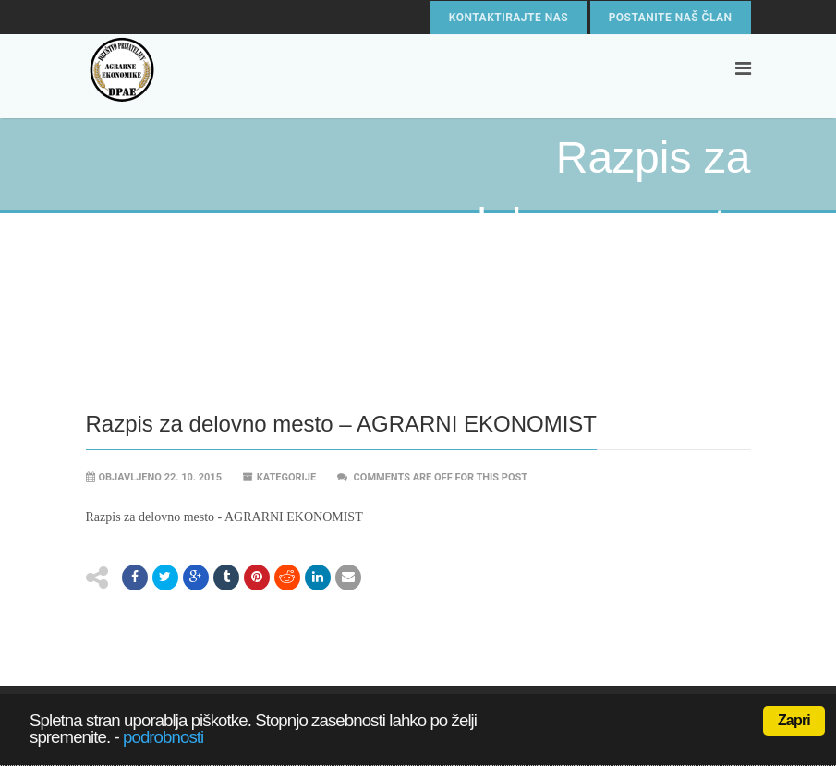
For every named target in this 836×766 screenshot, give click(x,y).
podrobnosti (163, 737)
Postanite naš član (671, 17)
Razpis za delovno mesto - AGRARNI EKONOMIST (224, 517)
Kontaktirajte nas (508, 17)
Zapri (794, 720)
